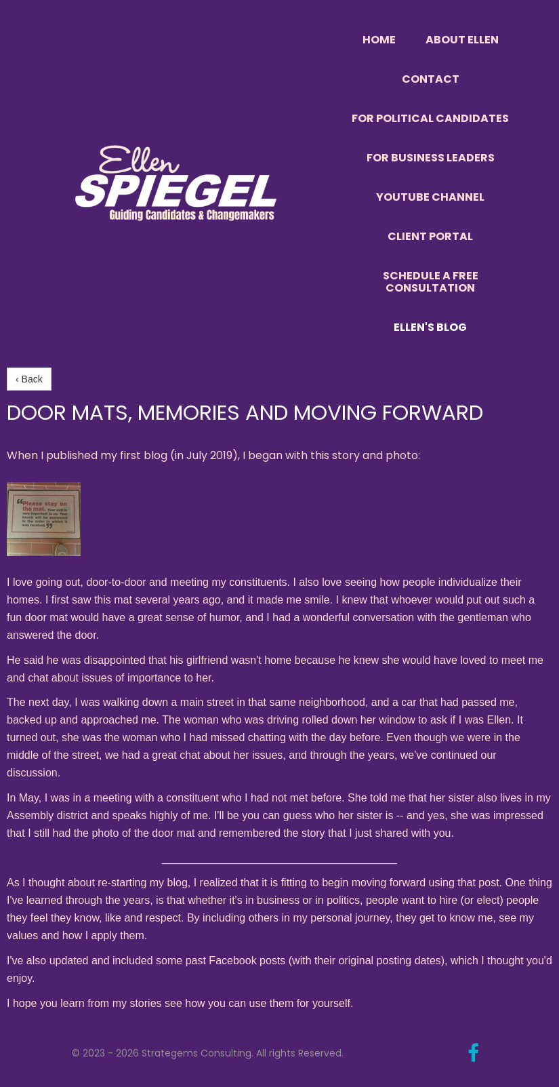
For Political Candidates (430, 118)
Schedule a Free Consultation (430, 282)
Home (379, 39)
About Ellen (462, 39)
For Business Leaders (431, 157)
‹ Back (29, 379)
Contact (430, 79)
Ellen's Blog (430, 327)
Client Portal (430, 236)
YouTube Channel (430, 197)
